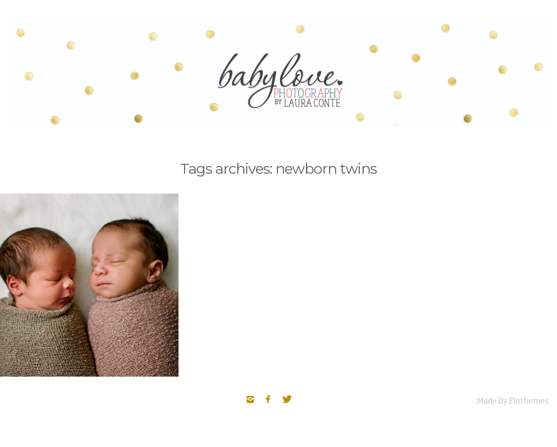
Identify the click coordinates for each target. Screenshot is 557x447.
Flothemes (529, 401)
